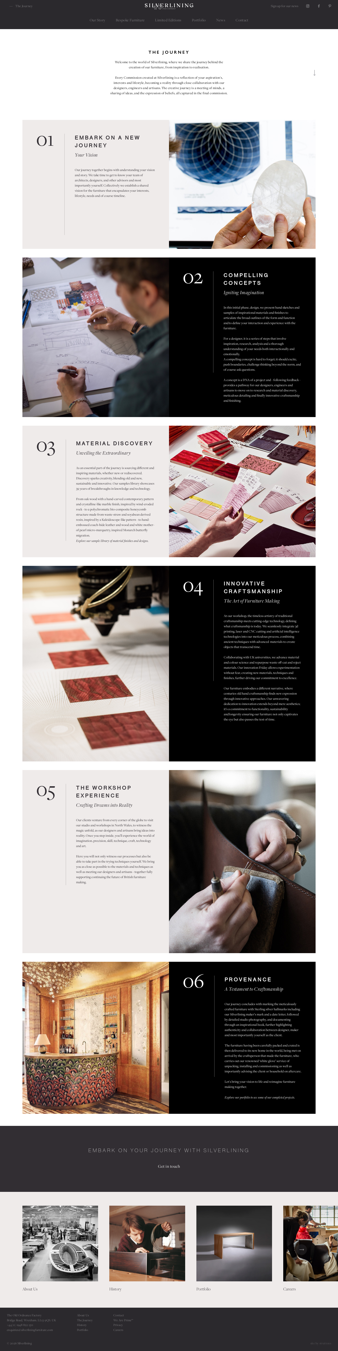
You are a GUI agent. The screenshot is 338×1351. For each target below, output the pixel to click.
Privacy (118, 1325)
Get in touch (169, 1166)
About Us (83, 1315)
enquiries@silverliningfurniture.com (30, 1330)
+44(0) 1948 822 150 (20, 1325)
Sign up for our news (284, 6)
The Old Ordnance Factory (24, 1315)
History (82, 1325)
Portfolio (82, 1330)
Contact (118, 1315)
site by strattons (320, 1343)
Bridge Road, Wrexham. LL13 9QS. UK (31, 1320)
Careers (118, 1330)
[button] (36, 1249)
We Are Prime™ (123, 1320)
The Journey (85, 1320)
